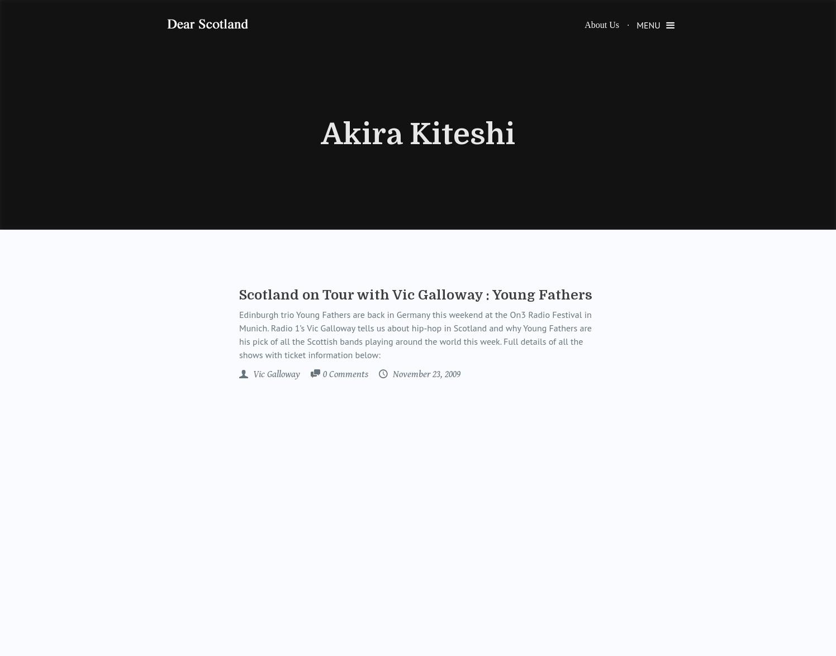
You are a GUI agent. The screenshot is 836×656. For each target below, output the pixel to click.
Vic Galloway (275, 374)
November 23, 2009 (425, 374)
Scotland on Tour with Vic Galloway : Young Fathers (415, 295)
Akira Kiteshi (418, 134)
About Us (602, 25)
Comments (345, 375)
